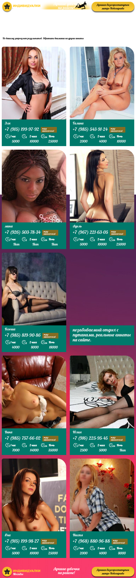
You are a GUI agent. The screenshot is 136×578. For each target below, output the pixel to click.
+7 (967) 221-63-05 (99, 233)
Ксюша (10, 329)
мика (9, 226)
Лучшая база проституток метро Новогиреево (113, 6)
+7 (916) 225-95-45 (99, 438)
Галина (78, 123)
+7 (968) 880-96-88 (100, 541)
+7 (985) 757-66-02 (31, 438)
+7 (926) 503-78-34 (31, 233)
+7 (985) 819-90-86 (31, 336)
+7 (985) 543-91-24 (99, 130)
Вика (8, 432)
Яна (7, 535)
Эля (7, 123)
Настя (78, 535)
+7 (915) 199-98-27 (31, 541)
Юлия (77, 432)
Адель (77, 226)
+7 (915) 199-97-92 (31, 130)
